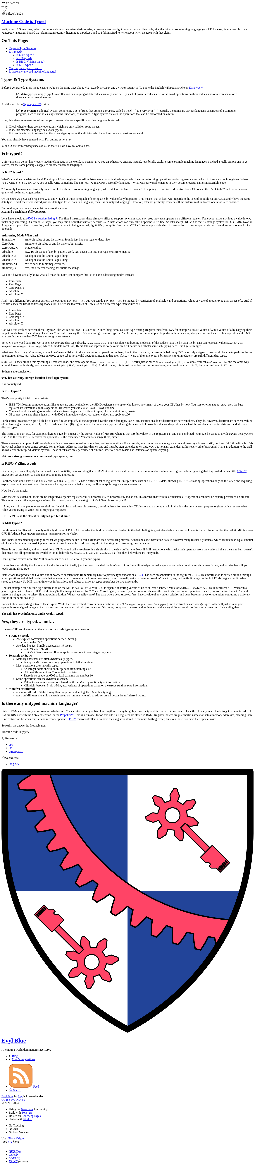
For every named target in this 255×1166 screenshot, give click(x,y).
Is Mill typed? (24, 64)
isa (10, 747)
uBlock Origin (15, 1138)
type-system (16, 751)
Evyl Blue (13, 1040)
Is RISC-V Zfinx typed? (30, 61)
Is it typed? (15, 51)
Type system (30, 104)
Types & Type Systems (22, 48)
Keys (15, 1151)
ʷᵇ (202, 87)
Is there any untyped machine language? (32, 71)
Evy (20, 1096)
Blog (15, 1055)
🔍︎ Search (15, 1090)
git (30, 1112)
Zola (24, 1112)
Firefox (27, 1119)
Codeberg (14, 1158)
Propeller (65, 715)
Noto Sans (27, 1109)
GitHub (13, 1154)
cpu (11, 744)
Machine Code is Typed (23, 21)
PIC (71, 719)
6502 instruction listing (41, 218)
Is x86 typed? (24, 58)
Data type (195, 87)
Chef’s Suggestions (23, 1059)
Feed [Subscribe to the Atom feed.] (24, 1086)
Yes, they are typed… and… (25, 68)
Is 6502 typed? (25, 54)
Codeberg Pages (31, 1115)
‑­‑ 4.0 (13, 1099)
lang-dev (14, 763)
